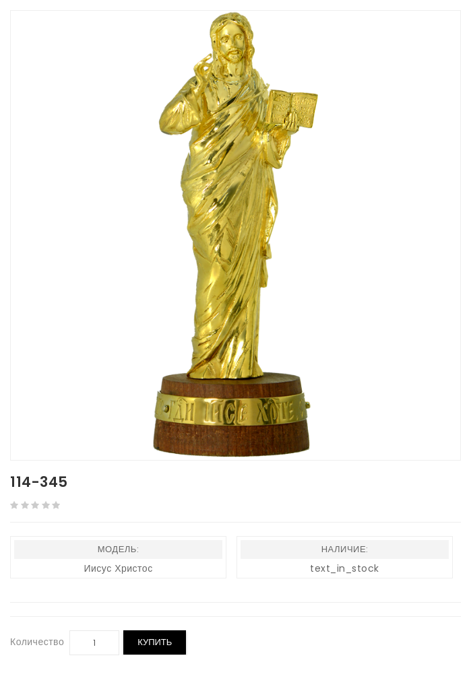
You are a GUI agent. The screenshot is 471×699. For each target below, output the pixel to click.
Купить (154, 642)
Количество (37, 642)
